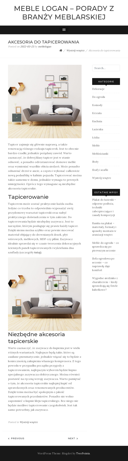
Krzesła (97, 113)
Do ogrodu (98, 97)
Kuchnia (97, 121)
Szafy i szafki (100, 170)
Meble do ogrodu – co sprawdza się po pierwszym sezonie (105, 246)
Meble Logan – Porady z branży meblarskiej (64, 12)
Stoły (95, 161)
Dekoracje (98, 89)
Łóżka (95, 137)
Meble (96, 145)
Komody (97, 105)
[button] (64, 29)
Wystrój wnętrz (29, 422)
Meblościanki (100, 153)
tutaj (37, 252)
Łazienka (97, 129)
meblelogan (44, 46)
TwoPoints (83, 453)
